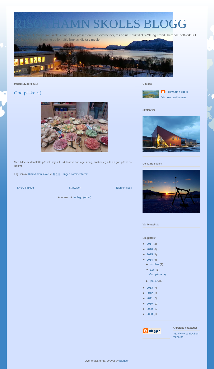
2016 (150, 249)
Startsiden (75, 187)
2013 (150, 287)
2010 (150, 303)
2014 (150, 259)
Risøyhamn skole (177, 91)
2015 (150, 254)
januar (154, 281)
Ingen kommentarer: (75, 174)
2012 (150, 292)
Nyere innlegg (25, 187)
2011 (150, 298)
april (153, 269)
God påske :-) (27, 92)
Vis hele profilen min (173, 97)
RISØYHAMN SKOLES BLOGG (100, 24)
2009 (150, 308)
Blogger (124, 360)
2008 (150, 314)
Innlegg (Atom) (82, 197)
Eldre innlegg (124, 187)
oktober (155, 264)
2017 (150, 243)
